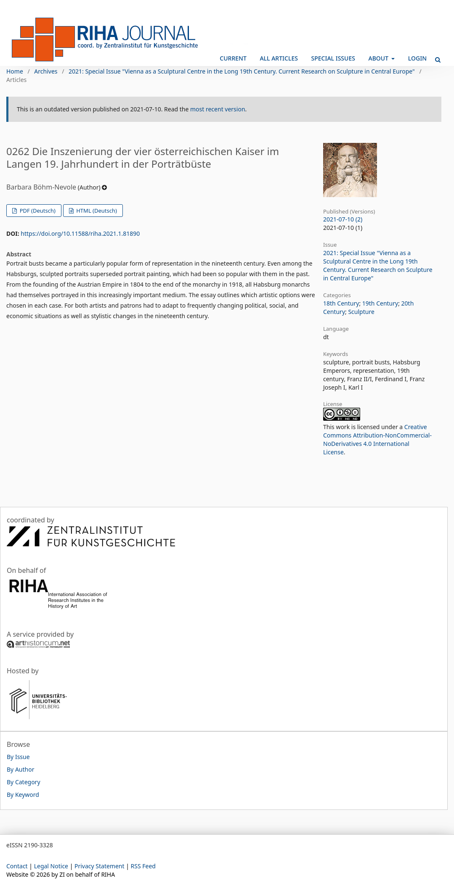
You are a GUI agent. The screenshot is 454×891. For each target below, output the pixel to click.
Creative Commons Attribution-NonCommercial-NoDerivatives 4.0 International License (377, 439)
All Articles (278, 58)
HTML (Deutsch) (96, 210)
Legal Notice (51, 866)
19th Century (380, 303)
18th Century (341, 303)
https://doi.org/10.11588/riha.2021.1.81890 (80, 233)
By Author (20, 769)
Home (14, 71)
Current (233, 58)
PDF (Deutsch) (37, 210)
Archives (45, 71)
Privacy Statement (99, 866)
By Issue (18, 757)
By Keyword (23, 795)
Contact (17, 866)
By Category (23, 782)
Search (435, 56)
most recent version (217, 109)
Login (417, 58)
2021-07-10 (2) (342, 219)
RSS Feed (143, 866)
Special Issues (333, 58)
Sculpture (361, 312)
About (379, 58)
